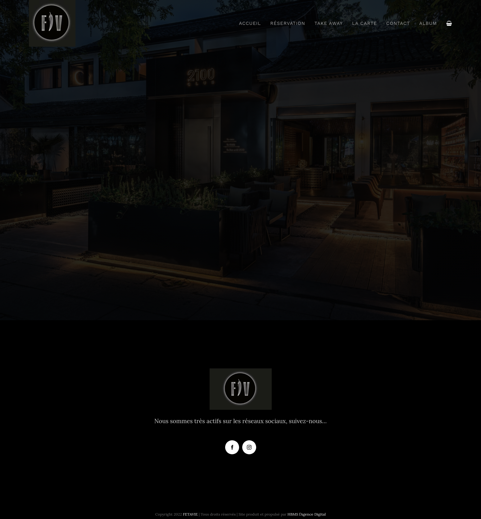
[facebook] (232, 447)
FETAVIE (190, 514)
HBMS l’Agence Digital (307, 514)
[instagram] (249, 447)
